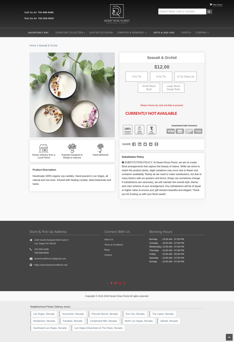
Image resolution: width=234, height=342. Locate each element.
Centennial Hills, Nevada (103, 321)
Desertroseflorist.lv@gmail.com (50, 258)
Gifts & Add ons (163, 32)
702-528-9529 (46, 18)
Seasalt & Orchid (48, 45)
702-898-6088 (46, 12)
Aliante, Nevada (169, 321)
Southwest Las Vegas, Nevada (50, 328)
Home (33, 45)
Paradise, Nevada (72, 321)
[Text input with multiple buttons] (182, 12)
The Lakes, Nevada (163, 314)
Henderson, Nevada (44, 321)
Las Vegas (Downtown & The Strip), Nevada (98, 328)
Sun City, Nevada (135, 314)
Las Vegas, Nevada (44, 314)
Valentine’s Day (38, 32)
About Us (108, 239)
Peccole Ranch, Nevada (105, 314)
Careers (108, 255)
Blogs (107, 250)
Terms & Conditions (113, 244)
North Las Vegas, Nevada (139, 321)
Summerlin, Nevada (73, 314)
